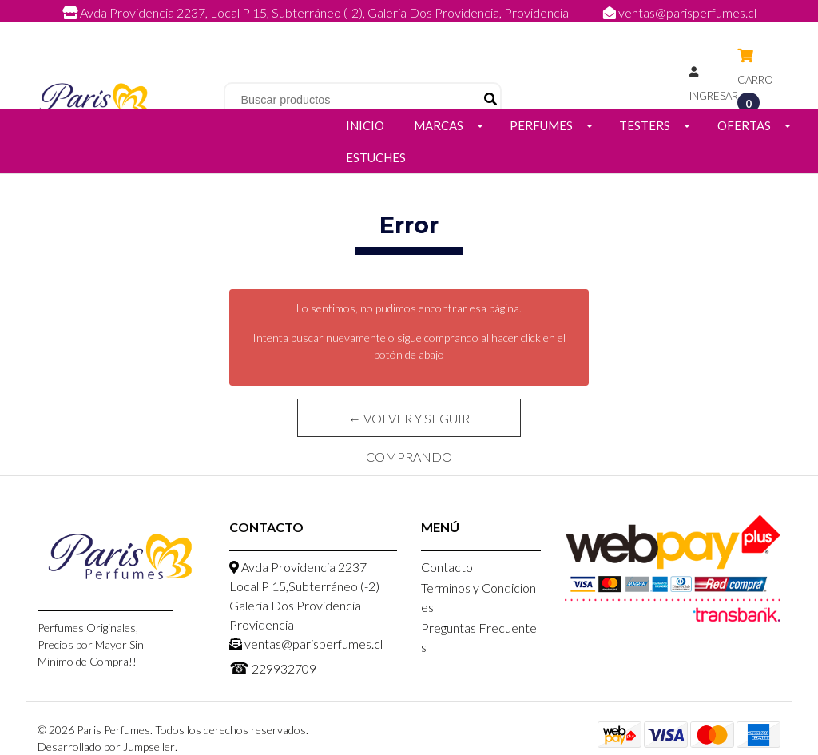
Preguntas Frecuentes (479, 637)
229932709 (425, 30)
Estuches (376, 157)
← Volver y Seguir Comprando (409, 424)
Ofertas (744, 125)
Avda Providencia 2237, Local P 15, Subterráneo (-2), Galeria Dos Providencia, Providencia (316, 12)
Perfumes (541, 125)
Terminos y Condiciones (478, 597)
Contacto (447, 566)
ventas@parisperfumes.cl (679, 12)
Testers (644, 125)
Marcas (438, 125)
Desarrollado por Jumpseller (106, 746)
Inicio (365, 125)
